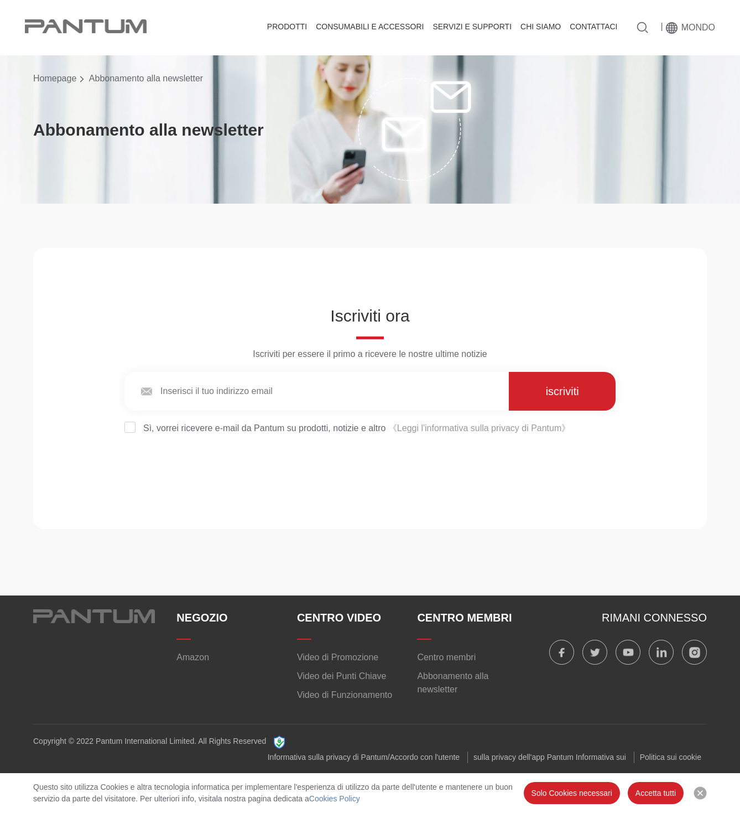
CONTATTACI (593, 26)
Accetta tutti (655, 793)
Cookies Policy (334, 798)
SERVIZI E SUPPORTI (472, 26)
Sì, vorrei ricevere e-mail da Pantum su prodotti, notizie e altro (347, 428)
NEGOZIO (201, 618)
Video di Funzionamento (344, 695)
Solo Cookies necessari (571, 793)
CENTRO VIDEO (339, 618)
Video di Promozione (337, 657)
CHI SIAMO (540, 26)
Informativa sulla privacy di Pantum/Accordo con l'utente (364, 757)
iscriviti (562, 391)
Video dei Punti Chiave (342, 676)
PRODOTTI (287, 26)
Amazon (192, 657)
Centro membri (446, 657)
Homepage (54, 78)
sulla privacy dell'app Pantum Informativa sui (549, 757)
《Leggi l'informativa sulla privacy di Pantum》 (479, 428)
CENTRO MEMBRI (464, 618)
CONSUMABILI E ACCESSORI (370, 26)
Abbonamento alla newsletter (452, 682)
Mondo (698, 27)
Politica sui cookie (670, 757)
